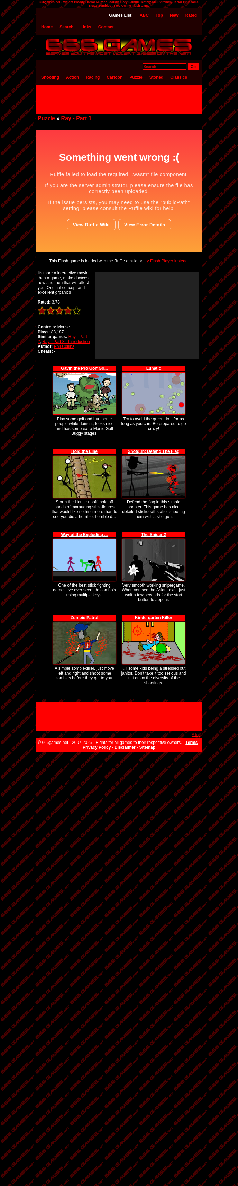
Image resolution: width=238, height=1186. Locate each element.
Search (66, 27)
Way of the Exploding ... (84, 534)
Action (72, 77)
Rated (191, 15)
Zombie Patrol (84, 617)
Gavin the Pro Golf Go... (84, 368)
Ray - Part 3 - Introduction (66, 341)
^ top (196, 734)
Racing (93, 77)
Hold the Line (84, 451)
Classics (178, 77)
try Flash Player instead (165, 260)
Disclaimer (125, 747)
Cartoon (114, 77)
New (174, 15)
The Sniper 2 (153, 534)
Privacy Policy (97, 747)
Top (159, 15)
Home (47, 27)
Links (85, 27)
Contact (106, 27)
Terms (191, 742)
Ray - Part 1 (76, 118)
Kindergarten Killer (153, 617)
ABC (144, 15)
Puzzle (135, 77)
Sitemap (147, 747)
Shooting (50, 77)
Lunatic (153, 368)
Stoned (156, 77)
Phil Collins (64, 346)
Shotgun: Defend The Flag (153, 451)
